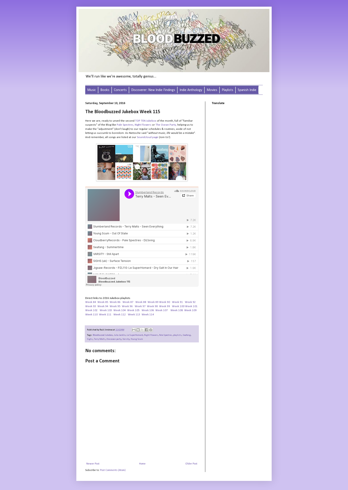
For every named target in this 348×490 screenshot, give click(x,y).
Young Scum (137, 339)
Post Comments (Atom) (113, 470)
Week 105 (133, 310)
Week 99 (164, 306)
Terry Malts (99, 339)
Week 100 (178, 306)
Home (142, 463)
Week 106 (148, 310)
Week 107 (161, 310)
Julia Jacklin (120, 335)
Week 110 (91, 314)
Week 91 (177, 302)
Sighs (90, 339)
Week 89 (153, 302)
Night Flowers (151, 335)
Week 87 (128, 302)
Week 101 (191, 306)
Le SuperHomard (135, 335)
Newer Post (92, 463)
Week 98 (152, 306)
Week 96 (127, 306)
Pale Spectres (125, 124)
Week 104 (119, 310)
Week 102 (91, 310)
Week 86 (115, 302)
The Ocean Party (166, 124)
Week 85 (102, 302)
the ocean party (114, 339)
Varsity (126, 339)
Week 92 (190, 302)
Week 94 (102, 306)
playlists (177, 335)
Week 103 (106, 310)
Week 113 (134, 314)
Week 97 (140, 306)
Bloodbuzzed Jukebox (103, 335)
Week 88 (140, 302)
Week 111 (105, 314)
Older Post (191, 463)
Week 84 (90, 302)
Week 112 (119, 314)
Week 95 (115, 306)
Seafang (187, 335)
